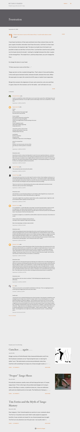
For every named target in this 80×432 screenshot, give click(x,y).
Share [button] (63, 34)
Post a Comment (12, 315)
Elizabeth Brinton (16, 95)
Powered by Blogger (40, 428)
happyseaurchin (15, 106)
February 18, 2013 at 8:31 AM (18, 312)
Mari (13, 285)
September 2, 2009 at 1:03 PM (19, 187)
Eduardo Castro (15, 205)
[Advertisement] (30, 328)
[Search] (65, 3)
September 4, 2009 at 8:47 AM (19, 240)
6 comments (16, 423)
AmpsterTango (15, 166)
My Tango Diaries (15, 3)
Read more (47, 367)
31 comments (16, 367)
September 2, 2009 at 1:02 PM (19, 171)
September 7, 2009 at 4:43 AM (19, 255)
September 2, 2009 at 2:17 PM (19, 201)
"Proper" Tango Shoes (20, 375)
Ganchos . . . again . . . (20, 349)
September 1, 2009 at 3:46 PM (19, 103)
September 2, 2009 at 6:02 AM (19, 162)
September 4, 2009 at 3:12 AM (19, 225)
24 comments (16, 393)
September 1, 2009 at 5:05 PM (19, 149)
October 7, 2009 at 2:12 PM (18, 291)
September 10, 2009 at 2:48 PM (19, 281)
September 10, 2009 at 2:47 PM (19, 272)
